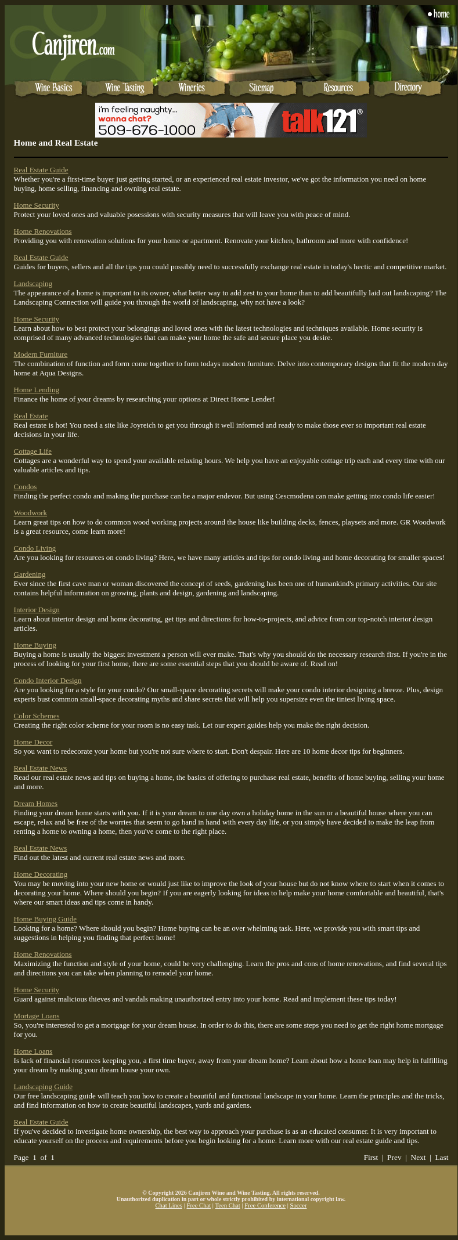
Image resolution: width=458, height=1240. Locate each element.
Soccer (298, 1205)
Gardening (30, 574)
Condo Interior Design (48, 680)
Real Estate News (40, 768)
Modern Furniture (41, 354)
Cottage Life (33, 451)
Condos (25, 486)
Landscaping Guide (43, 1086)
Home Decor (33, 742)
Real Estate (31, 415)
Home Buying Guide (45, 918)
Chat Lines (169, 1205)
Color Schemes (37, 715)
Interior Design (37, 609)
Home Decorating (41, 874)
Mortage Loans (37, 1015)
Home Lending (36, 389)
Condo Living (35, 548)
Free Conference (265, 1205)
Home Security (36, 205)
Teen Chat (227, 1205)
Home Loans (33, 1051)
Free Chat (198, 1205)
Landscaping (33, 283)
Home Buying (35, 645)
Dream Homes (35, 803)
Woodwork (30, 512)
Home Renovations (43, 231)
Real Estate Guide (41, 169)
